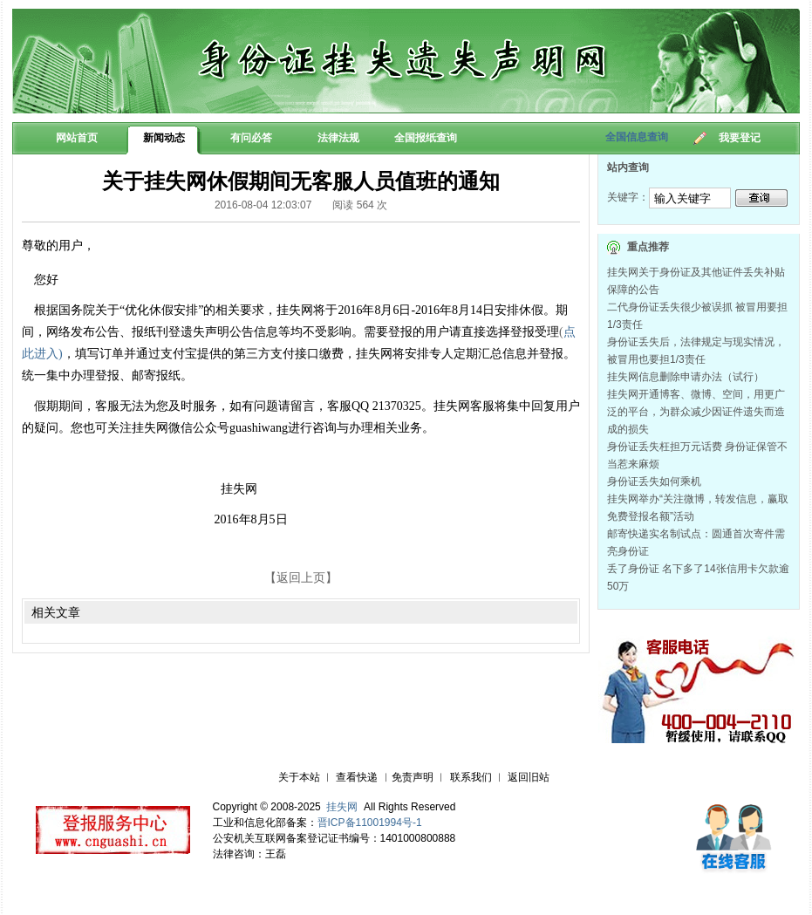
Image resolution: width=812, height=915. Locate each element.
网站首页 (77, 138)
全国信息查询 (636, 137)
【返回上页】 (301, 577)
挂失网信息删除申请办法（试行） (685, 377)
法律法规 (338, 138)
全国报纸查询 (425, 138)
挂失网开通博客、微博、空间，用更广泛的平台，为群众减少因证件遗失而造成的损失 (696, 411)
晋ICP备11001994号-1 (369, 822)
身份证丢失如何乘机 (654, 481)
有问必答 (251, 138)
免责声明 (412, 777)
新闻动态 (164, 138)
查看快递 (357, 777)
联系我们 (471, 777)
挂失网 (342, 807)
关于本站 (299, 777)
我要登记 (740, 138)
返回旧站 (528, 777)
